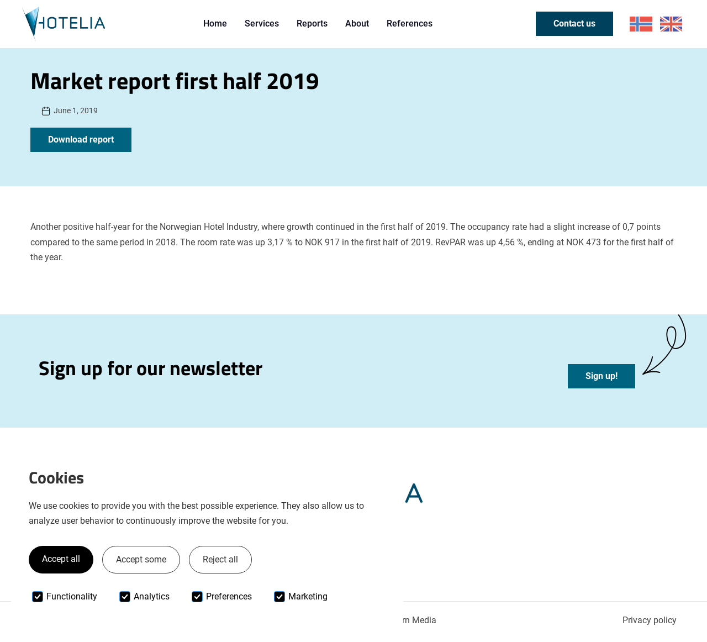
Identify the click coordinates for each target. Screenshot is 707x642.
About (357, 23)
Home (215, 23)
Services (262, 23)
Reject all (220, 559)
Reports (312, 23)
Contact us (574, 23)
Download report (81, 139)
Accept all (61, 559)
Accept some (141, 559)
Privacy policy (649, 620)
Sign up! (601, 376)
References (409, 23)
